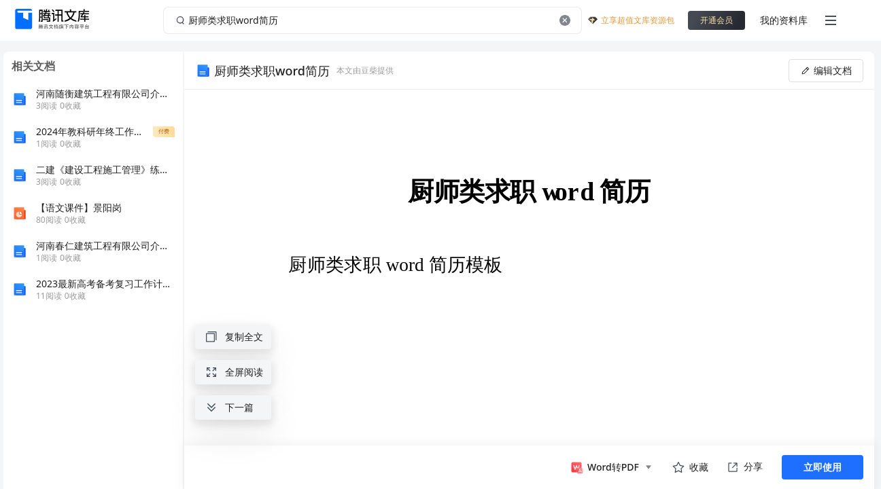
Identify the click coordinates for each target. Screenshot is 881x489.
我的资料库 (784, 20)
